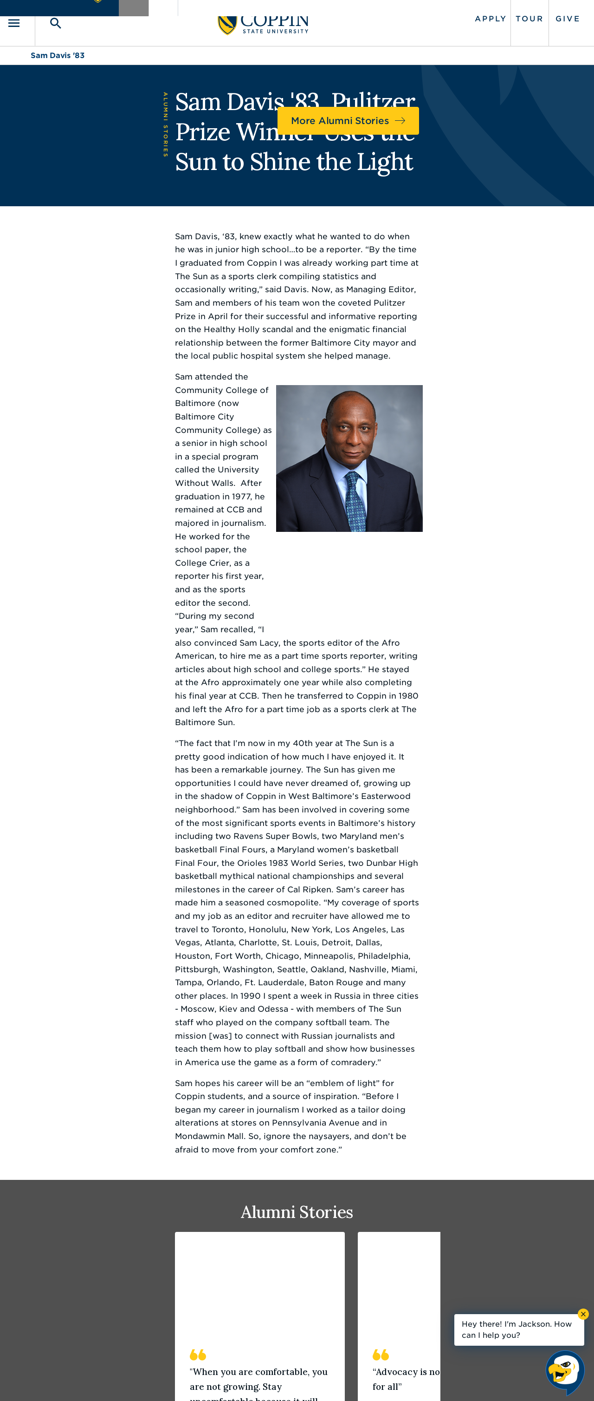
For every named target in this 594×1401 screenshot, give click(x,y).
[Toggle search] (72, 19)
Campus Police (462, 1281)
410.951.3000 (81, 1271)
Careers (280, 1260)
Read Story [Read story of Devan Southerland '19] (247, 1049)
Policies (265, 1380)
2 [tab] (50, 1097)
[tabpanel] (115, 946)
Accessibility (220, 1380)
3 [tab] (65, 1097)
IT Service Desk (295, 1302)
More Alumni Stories (485, 110)
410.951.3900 (460, 1302)
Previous (530, 1100)
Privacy (302, 1380)
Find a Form (289, 1281)
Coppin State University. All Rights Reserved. (117, 1380)
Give (544, 15)
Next (556, 1100)
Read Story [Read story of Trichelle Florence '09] (430, 1049)
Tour (505, 15)
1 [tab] (35, 1097)
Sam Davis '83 (57, 48)
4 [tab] (79, 1097)
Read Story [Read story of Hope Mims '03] (65, 1049)
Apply (467, 15)
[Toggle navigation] (44, 19)
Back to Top (528, 1179)
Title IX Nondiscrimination (370, 1380)
